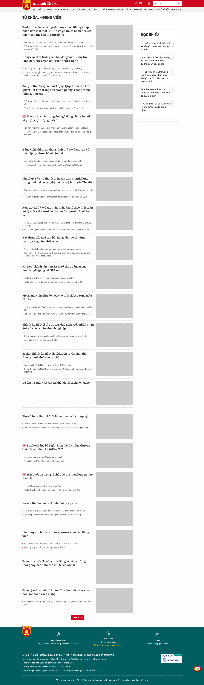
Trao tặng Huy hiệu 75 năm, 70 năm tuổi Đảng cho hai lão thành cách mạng (55, 592)
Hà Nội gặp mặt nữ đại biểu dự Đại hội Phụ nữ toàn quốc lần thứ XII (53, 282)
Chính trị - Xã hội (62, 9)
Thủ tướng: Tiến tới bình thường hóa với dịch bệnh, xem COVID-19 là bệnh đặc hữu (57, 102)
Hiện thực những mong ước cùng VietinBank (43, 457)
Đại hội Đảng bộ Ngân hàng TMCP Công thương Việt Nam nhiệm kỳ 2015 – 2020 (56, 447)
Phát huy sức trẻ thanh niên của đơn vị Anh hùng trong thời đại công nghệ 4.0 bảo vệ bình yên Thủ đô (57, 180)
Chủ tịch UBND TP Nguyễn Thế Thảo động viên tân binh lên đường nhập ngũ (57, 428)
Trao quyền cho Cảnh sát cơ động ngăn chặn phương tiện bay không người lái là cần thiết (58, 133)
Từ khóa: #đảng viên (41, 17)
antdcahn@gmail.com (158, 644)
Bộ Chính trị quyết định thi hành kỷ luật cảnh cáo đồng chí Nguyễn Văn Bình (56, 230)
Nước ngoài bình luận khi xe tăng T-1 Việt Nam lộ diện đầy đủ (155, 46)
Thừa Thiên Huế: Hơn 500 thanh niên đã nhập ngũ (55, 416)
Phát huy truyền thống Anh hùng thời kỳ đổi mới (44, 547)
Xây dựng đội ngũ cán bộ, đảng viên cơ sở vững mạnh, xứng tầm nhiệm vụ (53, 239)
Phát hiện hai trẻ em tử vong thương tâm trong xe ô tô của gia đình (155, 92)
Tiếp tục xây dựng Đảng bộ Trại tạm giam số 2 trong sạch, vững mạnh (54, 511)
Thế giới (76, 9)
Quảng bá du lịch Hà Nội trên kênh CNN (41, 340)
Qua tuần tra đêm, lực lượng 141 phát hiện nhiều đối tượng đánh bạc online (155, 60)
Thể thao (148, 9)
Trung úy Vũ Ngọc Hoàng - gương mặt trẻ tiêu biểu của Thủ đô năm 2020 (56, 197)
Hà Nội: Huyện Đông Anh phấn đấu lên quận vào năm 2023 (49, 278)
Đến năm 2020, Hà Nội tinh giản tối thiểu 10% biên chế (47, 365)
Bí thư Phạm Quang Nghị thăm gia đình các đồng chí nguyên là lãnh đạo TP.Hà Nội (58, 603)
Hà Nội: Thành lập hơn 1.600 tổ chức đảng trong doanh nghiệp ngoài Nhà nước (54, 268)
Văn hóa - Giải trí (134, 9)
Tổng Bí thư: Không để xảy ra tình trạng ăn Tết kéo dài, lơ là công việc (54, 108)
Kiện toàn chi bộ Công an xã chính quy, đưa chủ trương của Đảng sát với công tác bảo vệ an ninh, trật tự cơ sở (57, 254)
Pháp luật (87, 9)
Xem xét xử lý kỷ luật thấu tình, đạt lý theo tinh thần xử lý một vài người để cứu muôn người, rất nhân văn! (57, 211)
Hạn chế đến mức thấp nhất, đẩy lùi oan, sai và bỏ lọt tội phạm (51, 544)
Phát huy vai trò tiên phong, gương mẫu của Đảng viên (55, 534)
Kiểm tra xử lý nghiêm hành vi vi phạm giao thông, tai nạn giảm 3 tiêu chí (55, 42)
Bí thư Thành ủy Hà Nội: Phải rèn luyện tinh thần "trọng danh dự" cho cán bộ (55, 355)
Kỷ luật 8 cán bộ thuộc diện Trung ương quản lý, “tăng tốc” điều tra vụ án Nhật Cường (58, 224)
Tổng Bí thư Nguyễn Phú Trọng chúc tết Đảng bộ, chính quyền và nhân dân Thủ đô (58, 308)
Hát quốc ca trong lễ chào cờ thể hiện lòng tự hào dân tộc (57, 476)
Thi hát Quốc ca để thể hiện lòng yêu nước (42, 486)
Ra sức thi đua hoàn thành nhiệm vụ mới (49, 503)
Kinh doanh (176, 9)
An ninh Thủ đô (46, 3)
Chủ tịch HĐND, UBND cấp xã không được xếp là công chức (156, 107)
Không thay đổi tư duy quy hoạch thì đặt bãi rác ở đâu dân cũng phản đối (56, 336)
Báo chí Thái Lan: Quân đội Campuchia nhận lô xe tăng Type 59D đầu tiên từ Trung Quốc (154, 77)
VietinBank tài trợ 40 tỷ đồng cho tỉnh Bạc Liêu (44, 461)
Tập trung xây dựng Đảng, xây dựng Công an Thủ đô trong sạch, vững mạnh (57, 314)
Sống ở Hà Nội (162, 9)
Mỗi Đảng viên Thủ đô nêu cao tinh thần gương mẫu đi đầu (57, 297)
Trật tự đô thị (45, 9)
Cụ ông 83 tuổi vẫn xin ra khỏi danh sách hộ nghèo (56, 382)
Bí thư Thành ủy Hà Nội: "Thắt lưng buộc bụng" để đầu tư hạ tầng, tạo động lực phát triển (58, 370)
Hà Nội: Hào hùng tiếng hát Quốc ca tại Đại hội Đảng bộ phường (52, 490)
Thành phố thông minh (112, 9)
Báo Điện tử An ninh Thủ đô (27, 5)
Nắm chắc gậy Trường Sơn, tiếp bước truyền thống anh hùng (50, 424)
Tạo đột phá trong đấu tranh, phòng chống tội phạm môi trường (52, 515)
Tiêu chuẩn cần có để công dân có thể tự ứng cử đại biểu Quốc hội (53, 165)
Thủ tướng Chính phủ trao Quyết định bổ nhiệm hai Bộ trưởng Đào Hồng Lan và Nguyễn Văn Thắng (58, 47)
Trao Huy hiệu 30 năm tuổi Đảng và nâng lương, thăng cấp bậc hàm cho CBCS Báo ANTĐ (54, 563)
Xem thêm (77, 617)
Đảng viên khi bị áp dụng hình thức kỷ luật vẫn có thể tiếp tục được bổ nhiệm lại (55, 151)
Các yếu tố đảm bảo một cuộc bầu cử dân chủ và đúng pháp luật (52, 161)
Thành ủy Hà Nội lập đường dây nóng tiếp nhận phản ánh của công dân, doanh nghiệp (58, 326)
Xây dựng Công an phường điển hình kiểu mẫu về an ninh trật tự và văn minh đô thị (58, 191)
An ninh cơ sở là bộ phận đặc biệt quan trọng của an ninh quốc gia (52, 249)
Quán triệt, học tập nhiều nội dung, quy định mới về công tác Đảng (53, 68)
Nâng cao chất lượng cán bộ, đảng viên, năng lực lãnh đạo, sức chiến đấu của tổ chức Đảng (55, 59)
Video (96, 9)
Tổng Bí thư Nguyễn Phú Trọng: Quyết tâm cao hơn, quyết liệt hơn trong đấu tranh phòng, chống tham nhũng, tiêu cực (57, 74)
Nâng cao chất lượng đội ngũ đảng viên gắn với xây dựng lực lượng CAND (56, 118)
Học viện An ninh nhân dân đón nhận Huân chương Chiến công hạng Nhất (56, 128)
